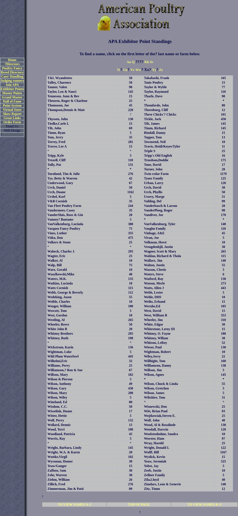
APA (112, 41)
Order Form (12, 122)
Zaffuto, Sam (56, 470)
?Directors (12, 64)
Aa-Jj (131, 62)
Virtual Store (12, 109)
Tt (118, 70)
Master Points (12, 93)
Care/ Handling (12, 76)
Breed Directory (12, 72)
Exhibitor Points (12, 89)
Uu (125, 70)
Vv (133, 70)
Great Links (12, 118)
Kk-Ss (148, 62)
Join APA (12, 85)
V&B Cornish (57, 201)
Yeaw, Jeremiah (155, 461)
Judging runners (12, 80)
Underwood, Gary (60, 183)
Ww (138, 70)
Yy (154, 70)
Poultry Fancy (12, 68)
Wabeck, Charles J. (61, 251)
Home (12, 60)
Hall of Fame (12, 101)
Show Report (12, 114)
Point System (12, 105)
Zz (161, 70)
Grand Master (12, 97)
